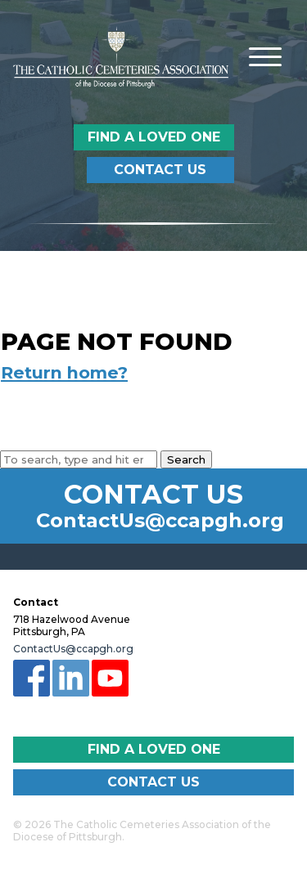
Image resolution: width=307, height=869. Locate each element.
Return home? (64, 372)
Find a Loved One (154, 137)
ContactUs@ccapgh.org (160, 521)
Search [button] (186, 459)
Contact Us (160, 169)
